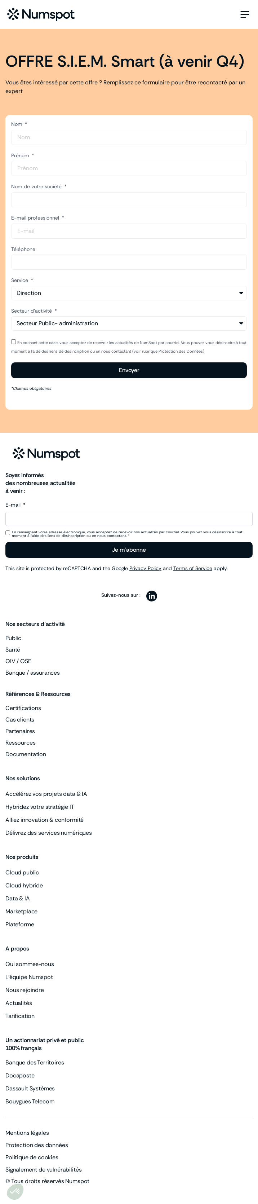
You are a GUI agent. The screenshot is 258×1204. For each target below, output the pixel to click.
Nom (17, 124)
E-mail (13, 505)
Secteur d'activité (32, 311)
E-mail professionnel (36, 218)
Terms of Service (192, 568)
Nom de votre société (37, 186)
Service (20, 280)
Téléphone (23, 249)
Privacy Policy (145, 568)
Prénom (21, 155)
